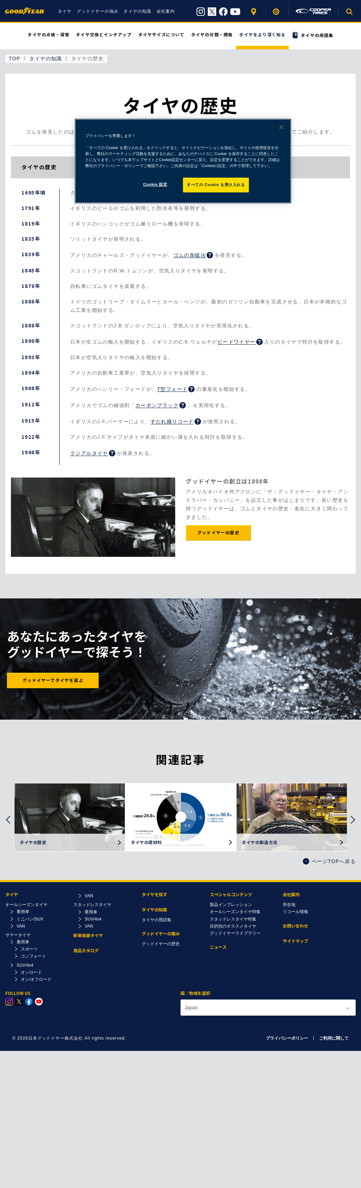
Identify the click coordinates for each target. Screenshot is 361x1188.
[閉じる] (281, 127)
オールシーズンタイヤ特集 (235, 911)
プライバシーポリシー (287, 1038)
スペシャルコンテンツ (231, 894)
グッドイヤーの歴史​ (161, 943)
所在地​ (289, 904)
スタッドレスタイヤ (92, 904)
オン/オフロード (36, 979)
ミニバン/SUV (30, 919)
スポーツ (29, 949)
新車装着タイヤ (88, 935)
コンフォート (33, 956)
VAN (21, 926)
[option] (69, 817)
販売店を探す (254, 11)
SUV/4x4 (25, 965)
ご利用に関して (334, 1038)
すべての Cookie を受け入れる (216, 185)
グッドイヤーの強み (98, 11)
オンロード (31, 972)
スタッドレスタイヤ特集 (233, 919)
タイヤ (65, 11)
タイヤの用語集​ (156, 919)
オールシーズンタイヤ (26, 904)
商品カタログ (86, 950)
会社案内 (166, 11)
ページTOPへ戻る (329, 861)
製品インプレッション (231, 904)
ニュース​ (218, 947)
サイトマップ (295, 941)
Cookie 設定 (155, 184)
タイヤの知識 (137, 11)
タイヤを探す (277, 11)
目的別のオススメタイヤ (233, 926)
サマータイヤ (18, 934)
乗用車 (23, 911)
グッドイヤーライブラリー (235, 933)
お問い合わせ (295, 926)
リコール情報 (295, 911)
